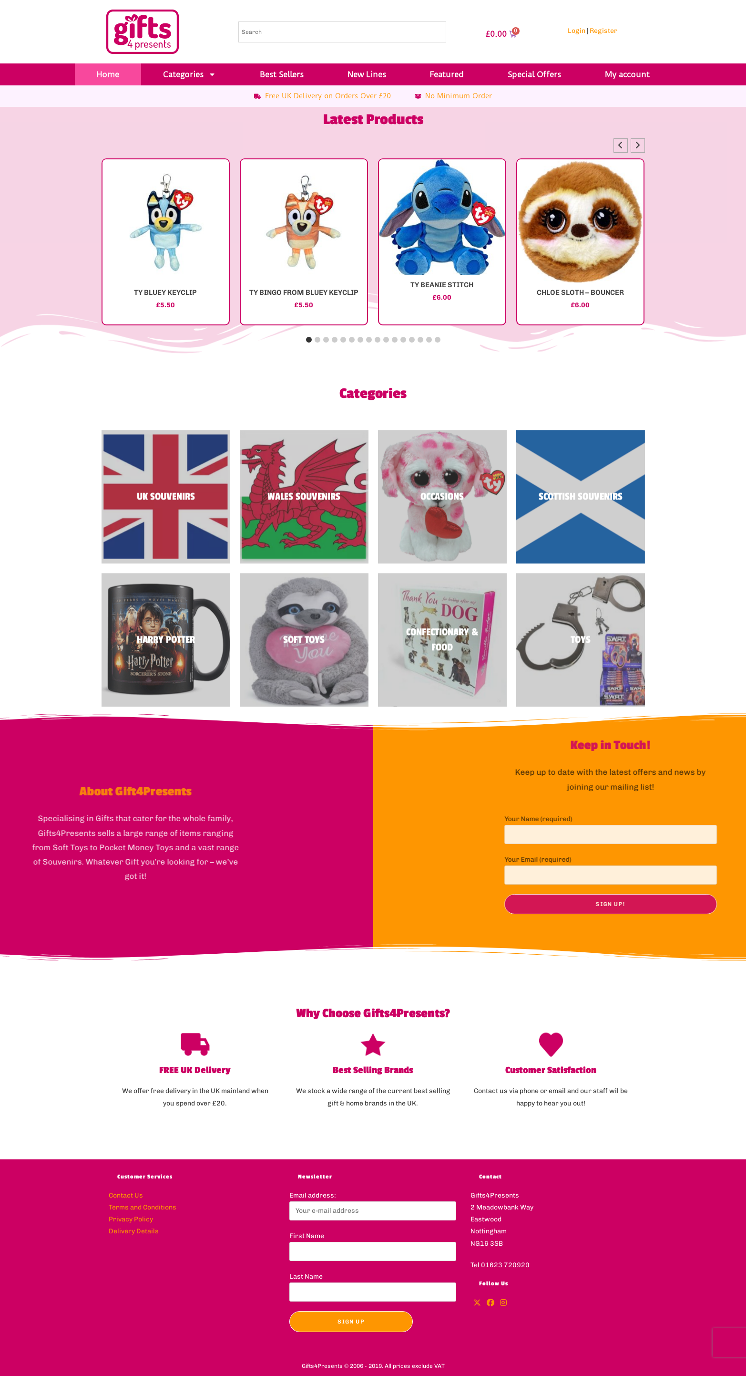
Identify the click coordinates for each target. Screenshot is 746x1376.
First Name (306, 1236)
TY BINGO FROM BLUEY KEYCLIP (303, 292)
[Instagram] (503, 1303)
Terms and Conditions (142, 1207)
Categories (189, 74)
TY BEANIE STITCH (441, 285)
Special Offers (534, 74)
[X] (477, 1303)
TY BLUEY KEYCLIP (165, 292)
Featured (446, 74)
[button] (638, 145)
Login (576, 31)
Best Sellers (282, 74)
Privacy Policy (131, 1219)
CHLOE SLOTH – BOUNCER (580, 292)
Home (107, 74)
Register (603, 31)
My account (627, 74)
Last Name (306, 1276)
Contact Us (126, 1195)
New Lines (366, 74)
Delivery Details (134, 1231)
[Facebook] (490, 1303)
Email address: (312, 1195)
